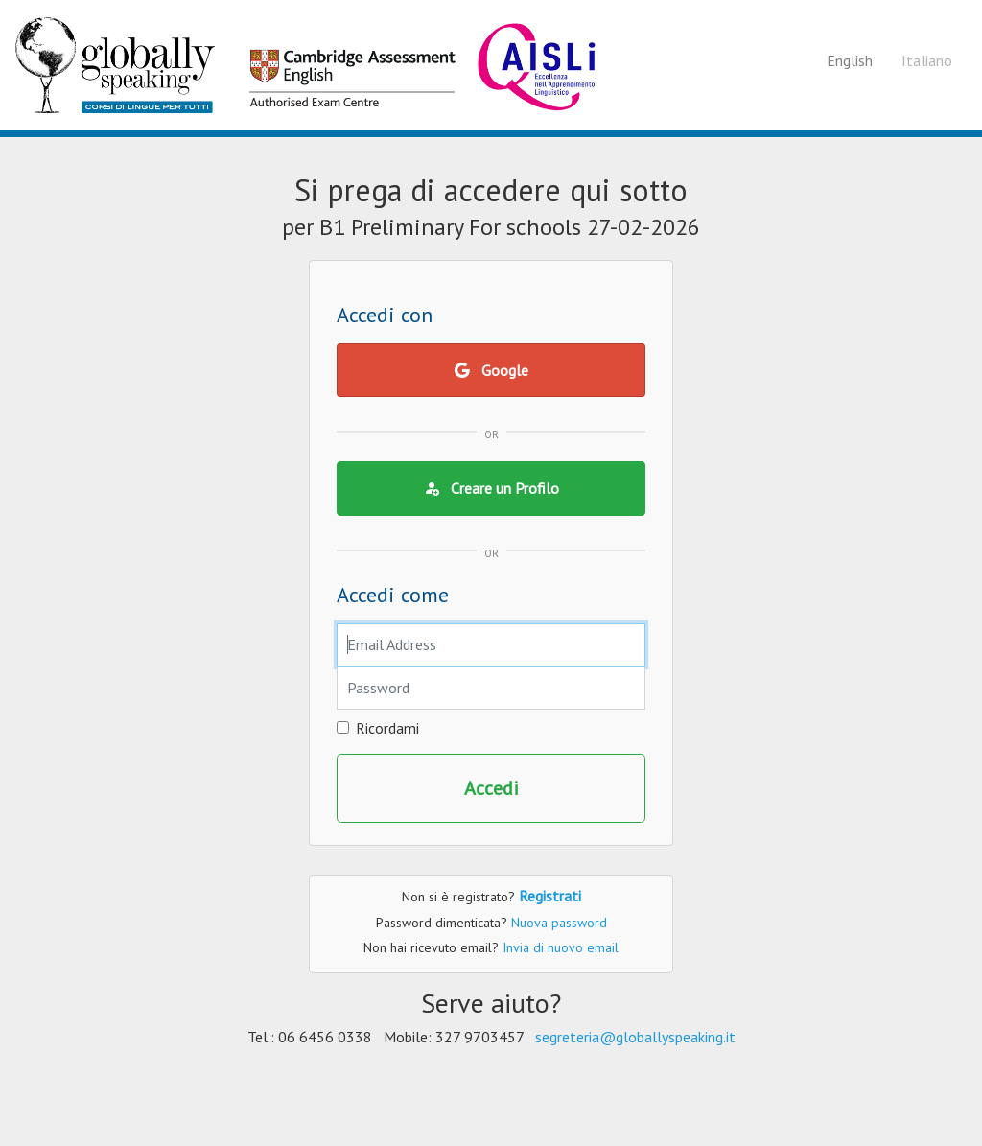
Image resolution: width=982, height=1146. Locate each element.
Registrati (550, 895)
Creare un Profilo (491, 488)
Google (491, 370)
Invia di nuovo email (561, 947)
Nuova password (559, 922)
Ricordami (387, 727)
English (850, 60)
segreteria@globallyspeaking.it (635, 1036)
